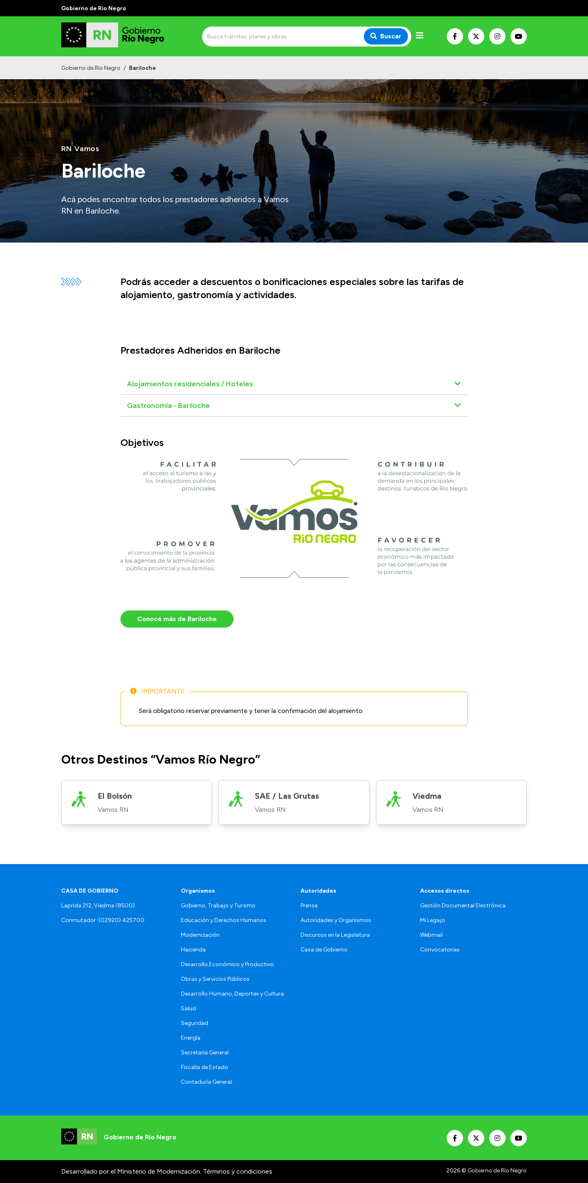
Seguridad (194, 1023)
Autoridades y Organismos (336, 920)
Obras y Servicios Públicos (215, 979)
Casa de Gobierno (324, 949)
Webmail (431, 934)
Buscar (385, 36)
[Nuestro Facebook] (455, 36)
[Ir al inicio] (120, 36)
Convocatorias (440, 949)
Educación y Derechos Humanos (223, 920)
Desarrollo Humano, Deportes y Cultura (232, 993)
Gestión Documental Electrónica (463, 905)
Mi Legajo (432, 920)
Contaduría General (206, 1081)
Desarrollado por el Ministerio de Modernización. (131, 1171)
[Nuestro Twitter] (476, 36)
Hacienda (193, 949)
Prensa (309, 905)
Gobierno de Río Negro (90, 68)
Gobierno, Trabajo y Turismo (218, 905)
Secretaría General (205, 1052)
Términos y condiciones (237, 1171)
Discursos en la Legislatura (335, 934)
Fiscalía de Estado (204, 1067)
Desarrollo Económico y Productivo (227, 964)
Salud (188, 1008)
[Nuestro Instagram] (497, 36)
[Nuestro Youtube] (518, 36)
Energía (190, 1037)
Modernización (200, 934)
